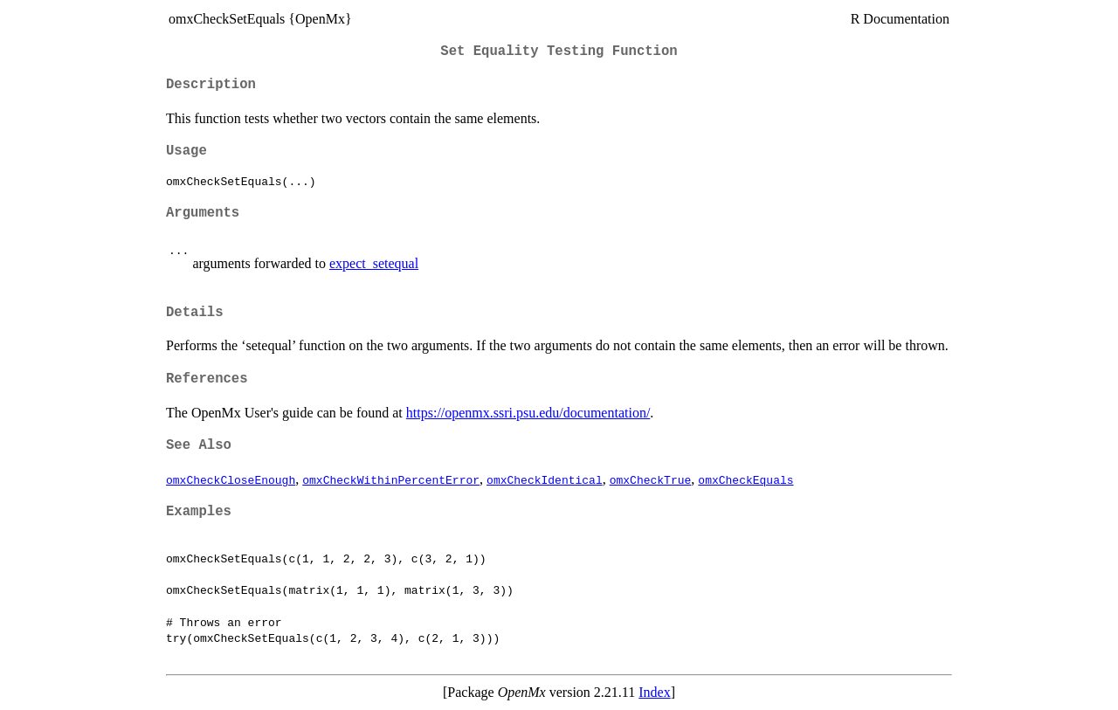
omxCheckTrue (651, 479)
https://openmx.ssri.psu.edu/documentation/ (528, 412)
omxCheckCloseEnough (230, 479)
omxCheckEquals (745, 479)
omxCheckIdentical (545, 479)
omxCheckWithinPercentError (391, 479)
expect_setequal (373, 263)
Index (654, 692)
